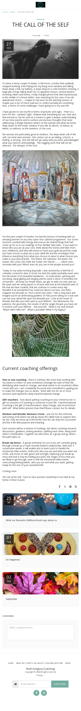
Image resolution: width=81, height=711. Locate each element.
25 (9, 499)
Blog (13, 12)
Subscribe (60, 683)
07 (9, 539)
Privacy (39, 675)
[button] (3, 4)
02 (9, 578)
